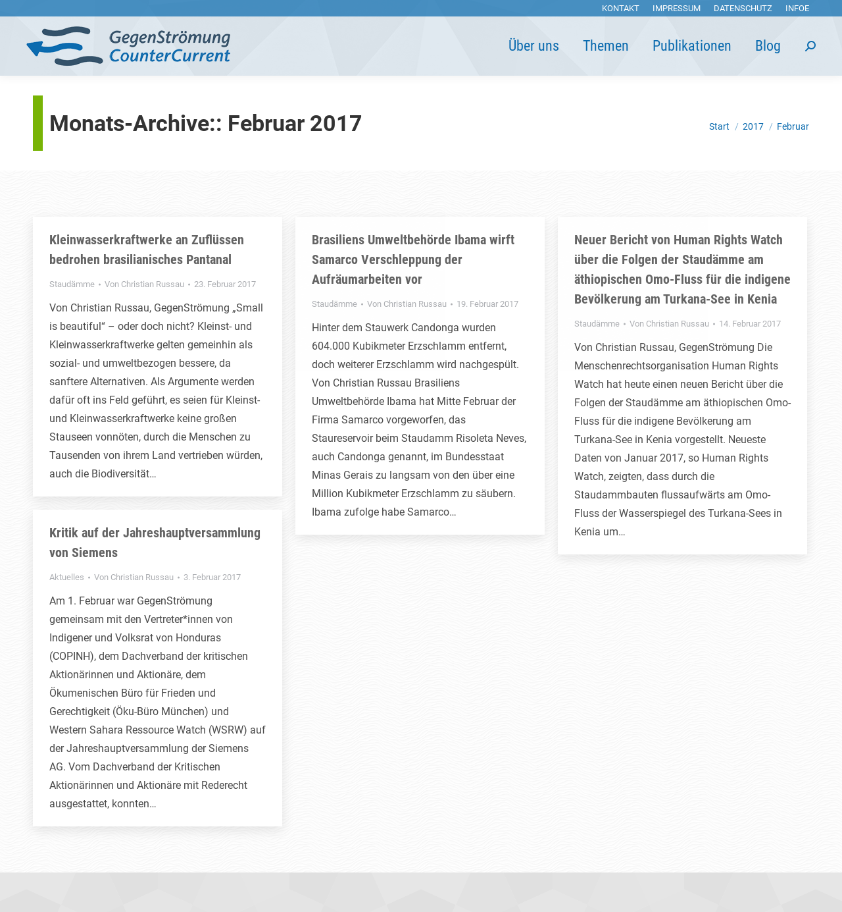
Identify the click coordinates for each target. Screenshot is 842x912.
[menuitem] (620, 8)
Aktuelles (66, 577)
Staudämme (72, 284)
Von (144, 284)
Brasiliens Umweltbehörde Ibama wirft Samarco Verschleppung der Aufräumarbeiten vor (413, 259)
